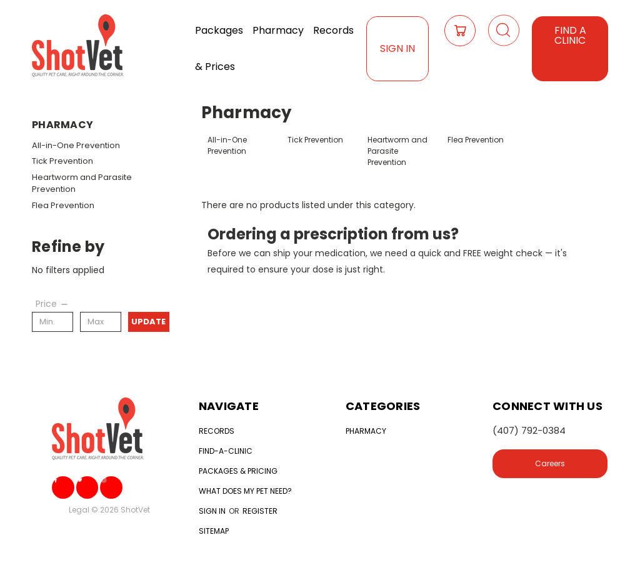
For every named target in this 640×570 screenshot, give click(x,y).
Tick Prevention (62, 161)
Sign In (397, 49)
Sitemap (214, 531)
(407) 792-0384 (529, 430)
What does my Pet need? (245, 491)
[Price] (52, 304)
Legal (79, 509)
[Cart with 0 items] (460, 30)
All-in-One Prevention (76, 145)
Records (333, 30)
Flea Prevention (63, 205)
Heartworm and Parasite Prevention (82, 183)
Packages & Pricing (238, 471)
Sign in (213, 511)
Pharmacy (278, 30)
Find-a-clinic (225, 451)
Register (260, 511)
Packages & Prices (219, 48)
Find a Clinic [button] (570, 35)
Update (148, 322)
